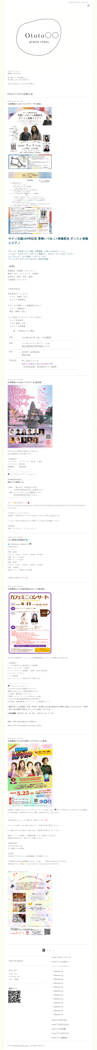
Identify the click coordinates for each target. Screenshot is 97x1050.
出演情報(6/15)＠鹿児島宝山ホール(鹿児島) (26, 589)
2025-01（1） (59, 987)
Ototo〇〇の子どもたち (60, 1024)
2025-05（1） (59, 975)
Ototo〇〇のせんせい (59, 1020)
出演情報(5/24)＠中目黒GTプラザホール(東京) (27, 741)
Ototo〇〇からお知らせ (60, 966)
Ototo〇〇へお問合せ (59, 1038)
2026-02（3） (59, 971)
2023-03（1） (59, 1014)
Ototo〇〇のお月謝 (59, 1029)
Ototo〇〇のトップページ (61, 957)
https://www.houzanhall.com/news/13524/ (25, 725)
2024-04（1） (59, 1002)
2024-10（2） (59, 991)
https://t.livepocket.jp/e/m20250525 (46, 864)
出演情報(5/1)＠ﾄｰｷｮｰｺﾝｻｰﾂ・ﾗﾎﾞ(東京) (24, 104)
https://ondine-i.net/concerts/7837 (37, 364)
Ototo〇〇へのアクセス (60, 1033)
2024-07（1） (59, 994)
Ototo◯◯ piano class (21, 1045)
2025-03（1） (59, 983)
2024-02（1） (59, 1006)
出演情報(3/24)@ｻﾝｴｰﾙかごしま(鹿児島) (25, 382)
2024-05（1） (59, 998)
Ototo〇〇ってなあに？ (60, 962)
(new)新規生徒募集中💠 (18, 540)
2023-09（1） (59, 1010)
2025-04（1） (59, 979)
